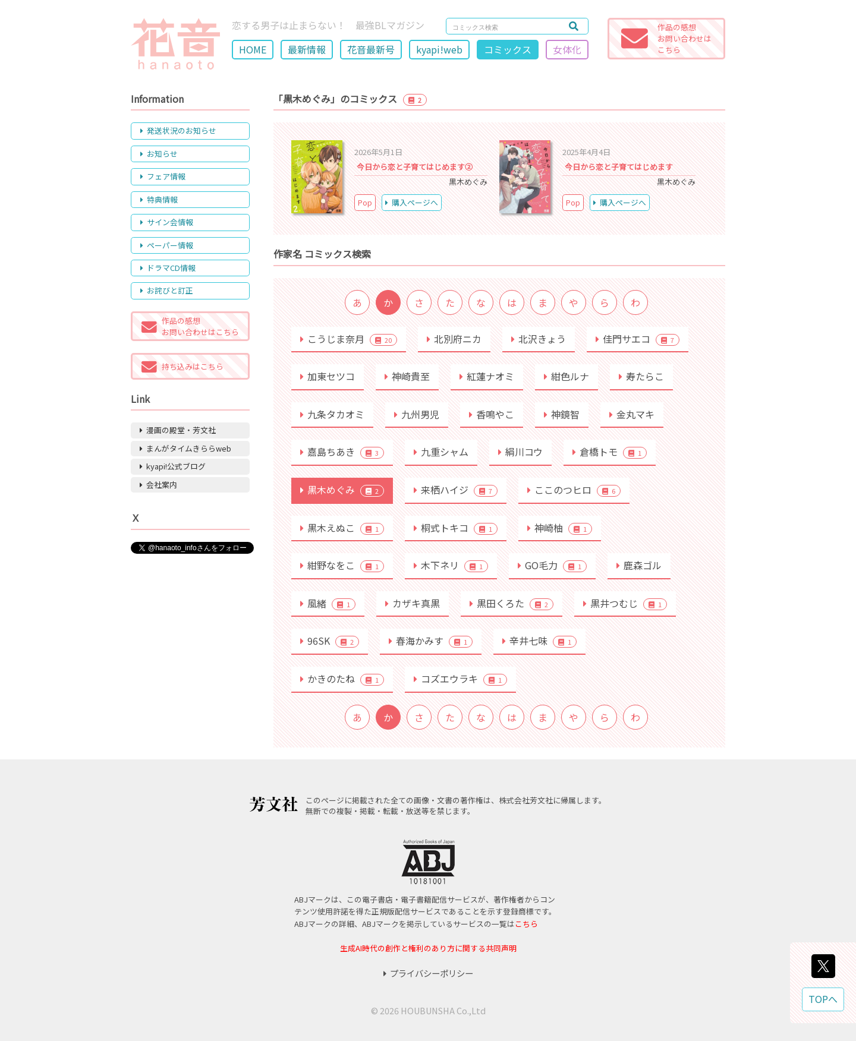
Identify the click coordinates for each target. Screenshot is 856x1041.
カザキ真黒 (412, 603)
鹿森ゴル (639, 565)
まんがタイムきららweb (185, 448)
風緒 (327, 603)
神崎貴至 (407, 376)
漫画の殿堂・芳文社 (178, 430)
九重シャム (441, 451)
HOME (252, 49)
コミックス (507, 49)
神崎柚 (559, 527)
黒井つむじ (625, 603)
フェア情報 (162, 176)
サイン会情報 (166, 222)
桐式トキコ (456, 527)
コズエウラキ (460, 678)
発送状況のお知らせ (178, 130)
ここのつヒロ (574, 489)
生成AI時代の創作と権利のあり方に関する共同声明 (428, 948)
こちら (526, 923)
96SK (329, 640)
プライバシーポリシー (428, 973)
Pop (365, 202)
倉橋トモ (609, 451)
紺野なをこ (342, 565)
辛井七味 (539, 640)
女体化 (567, 49)
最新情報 (307, 49)
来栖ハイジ (456, 489)
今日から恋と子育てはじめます (619, 166)
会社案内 (158, 484)
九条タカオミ (332, 414)
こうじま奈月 (348, 339)
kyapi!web (439, 49)
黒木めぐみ (342, 489)
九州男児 (416, 414)
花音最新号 (371, 49)
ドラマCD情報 (168, 267)
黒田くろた (511, 603)
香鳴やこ (491, 414)
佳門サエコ (637, 339)
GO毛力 (552, 565)
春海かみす (431, 640)
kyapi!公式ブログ (173, 466)
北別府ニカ (454, 339)
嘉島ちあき (342, 451)
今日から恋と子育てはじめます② (415, 166)
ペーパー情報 (166, 245)
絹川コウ (520, 451)
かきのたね (342, 678)
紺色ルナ (566, 376)
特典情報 (159, 199)
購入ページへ (411, 202)
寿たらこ (641, 376)
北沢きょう (538, 339)
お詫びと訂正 (166, 290)
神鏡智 (562, 414)
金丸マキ (631, 414)
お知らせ (159, 153)
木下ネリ (451, 565)
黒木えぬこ (342, 527)
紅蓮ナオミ (487, 376)
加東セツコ (327, 376)
